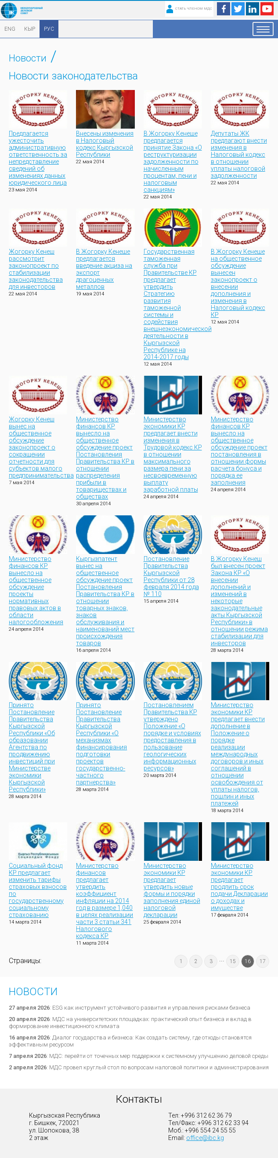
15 (233, 961)
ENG (9, 29)
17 (263, 961)
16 (248, 961)
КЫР (29, 29)
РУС (49, 29)
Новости (28, 58)
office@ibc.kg (205, 1137)
